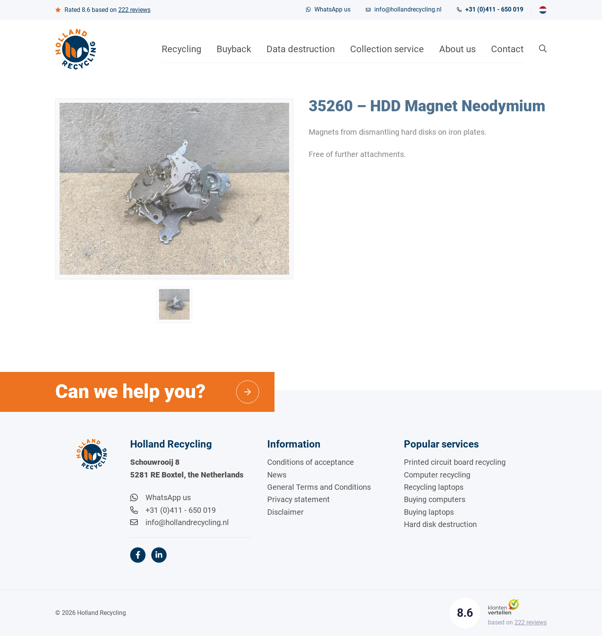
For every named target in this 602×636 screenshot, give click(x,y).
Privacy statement (298, 499)
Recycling (181, 49)
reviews (134, 9)
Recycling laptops (433, 487)
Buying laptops (429, 512)
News (276, 474)
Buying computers (434, 499)
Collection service (387, 49)
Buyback (234, 49)
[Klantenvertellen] (503, 606)
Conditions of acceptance (310, 462)
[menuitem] (543, 10)
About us (457, 49)
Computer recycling (437, 474)
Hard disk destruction (440, 524)
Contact (507, 49)
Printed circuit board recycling (455, 462)
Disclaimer (285, 512)
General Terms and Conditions (319, 487)
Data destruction (300, 49)
